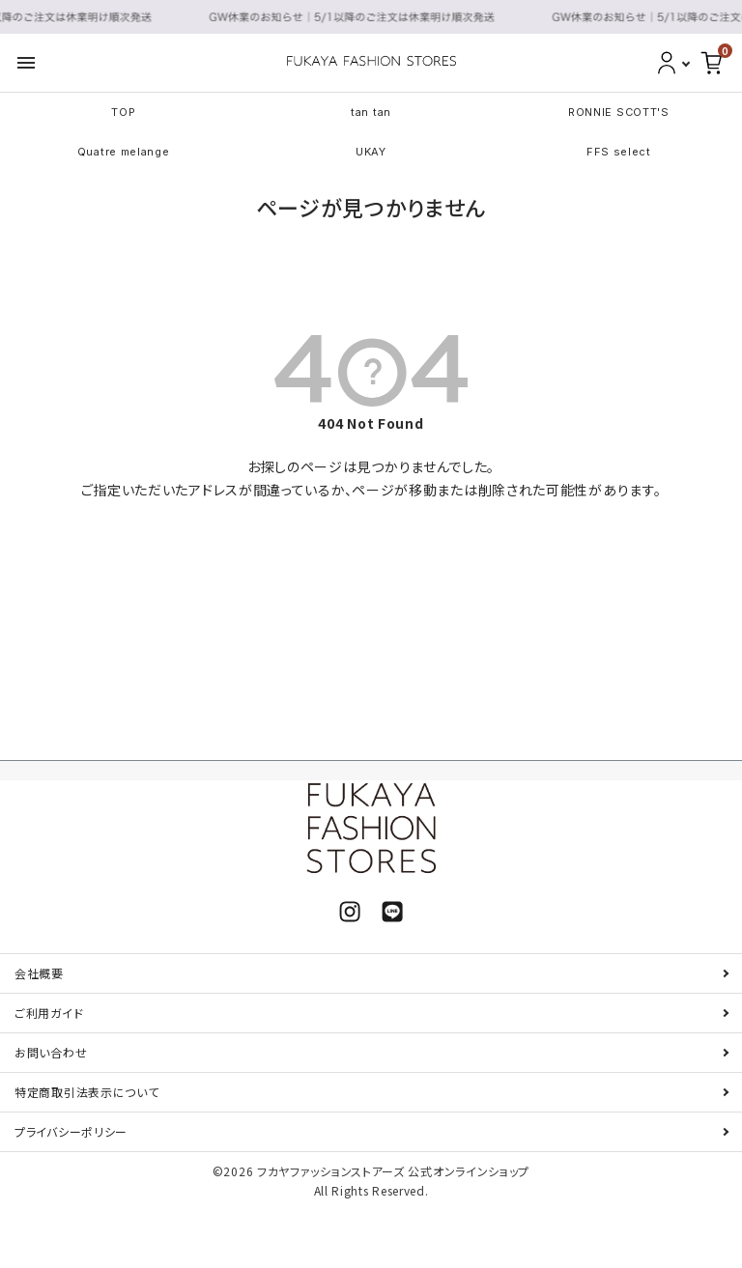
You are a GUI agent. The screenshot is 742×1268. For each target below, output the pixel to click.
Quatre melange (123, 151)
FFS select (618, 151)
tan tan (371, 112)
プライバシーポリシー (71, 1131)
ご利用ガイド (48, 1012)
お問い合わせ (50, 1052)
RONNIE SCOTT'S (619, 112)
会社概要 (39, 973)
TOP (123, 112)
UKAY (371, 151)
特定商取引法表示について (86, 1092)
